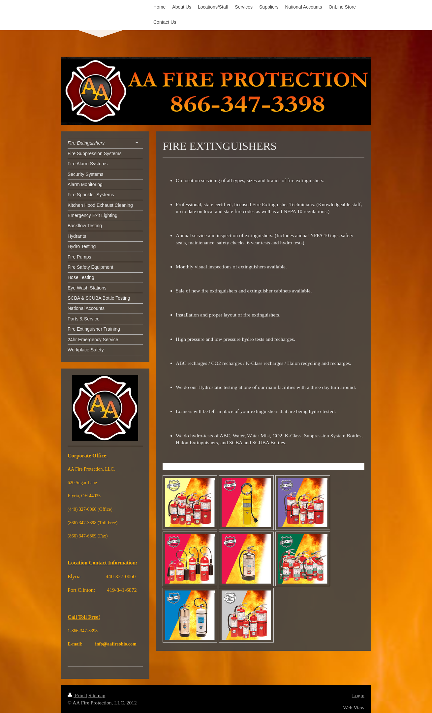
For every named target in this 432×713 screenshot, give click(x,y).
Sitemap (96, 695)
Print (77, 695)
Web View (353, 707)
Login (358, 695)
